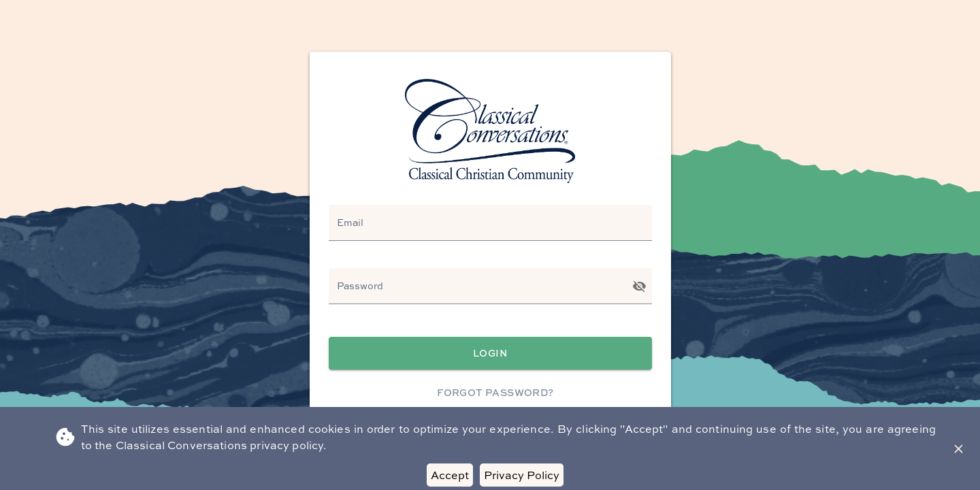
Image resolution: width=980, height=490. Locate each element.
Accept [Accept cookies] (450, 475)
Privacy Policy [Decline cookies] (521, 475)
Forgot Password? (496, 393)
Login (490, 353)
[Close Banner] (958, 448)
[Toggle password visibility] (639, 286)
